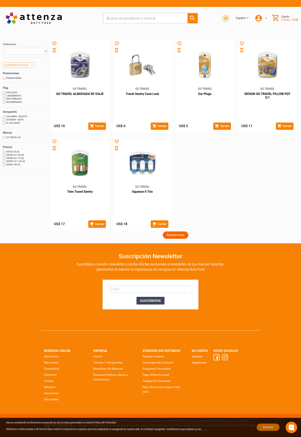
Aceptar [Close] (268, 427)
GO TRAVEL (12, 137)
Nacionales (51, 362)
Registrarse (199, 362)
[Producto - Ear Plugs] (205, 65)
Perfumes (50, 375)
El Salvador (11, 123)
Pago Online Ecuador (156, 375)
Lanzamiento (12, 96)
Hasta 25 (11, 152)
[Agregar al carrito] (97, 126)
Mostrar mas (175, 235)
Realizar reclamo (153, 356)
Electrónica (51, 356)
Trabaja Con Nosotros (156, 381)
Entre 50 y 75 (13, 158)
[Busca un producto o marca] (193, 18)
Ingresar (197, 356)
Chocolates (51, 399)
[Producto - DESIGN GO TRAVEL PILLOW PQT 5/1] (267, 65)
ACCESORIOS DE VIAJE (19, 65)
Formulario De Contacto (157, 362)
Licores (48, 381)
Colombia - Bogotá (15, 116)
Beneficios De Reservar (108, 368)
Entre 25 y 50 (13, 155)
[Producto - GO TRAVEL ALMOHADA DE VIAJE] (80, 65)
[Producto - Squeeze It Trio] (142, 163)
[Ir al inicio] (33, 18)
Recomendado (12, 102)
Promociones (12, 78)
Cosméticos (52, 368)
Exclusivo (10, 92)
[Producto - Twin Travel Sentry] (80, 163)
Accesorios (51, 393)
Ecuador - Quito (13, 120)
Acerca (97, 356)
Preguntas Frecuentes (156, 368)
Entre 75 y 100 (14, 161)
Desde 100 (11, 164)
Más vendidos (12, 99)
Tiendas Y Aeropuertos (108, 362)
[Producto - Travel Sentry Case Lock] (142, 65)
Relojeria (49, 387)
